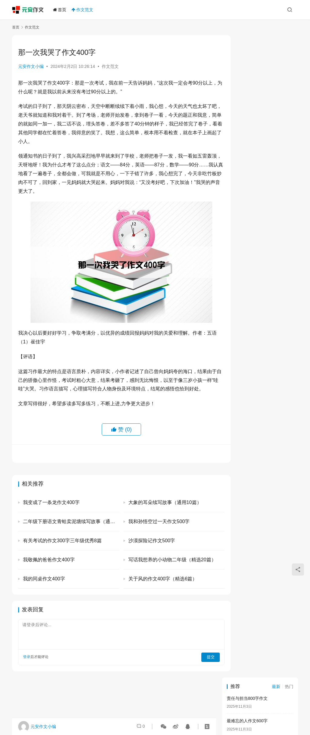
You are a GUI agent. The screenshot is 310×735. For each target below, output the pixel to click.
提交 (196, 665)
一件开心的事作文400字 (249, 237)
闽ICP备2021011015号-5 (219, 709)
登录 (26, 665)
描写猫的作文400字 (245, 191)
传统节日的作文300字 (247, 101)
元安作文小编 (31, 66)
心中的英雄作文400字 (247, 259)
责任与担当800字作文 (247, 56)
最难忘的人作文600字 (247, 78)
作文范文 (83, 9)
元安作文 (109, 709)
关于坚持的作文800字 (247, 214)
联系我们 (211, 716)
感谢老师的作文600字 (247, 124)
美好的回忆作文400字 (247, 169)
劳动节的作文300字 (245, 146)
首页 (61, 9)
